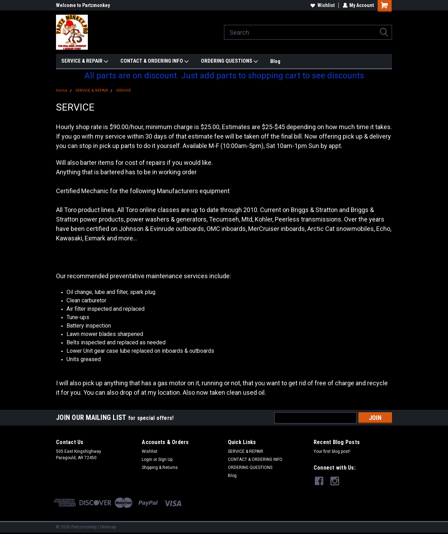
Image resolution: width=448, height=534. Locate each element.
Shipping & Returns (160, 467)
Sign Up (165, 459)
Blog (275, 61)
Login (147, 459)
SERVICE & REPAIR (84, 61)
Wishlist (322, 5)
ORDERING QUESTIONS (229, 61)
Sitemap (108, 527)
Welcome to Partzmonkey (83, 5)
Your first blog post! (332, 451)
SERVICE (123, 90)
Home (62, 90)
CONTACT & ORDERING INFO (154, 61)
